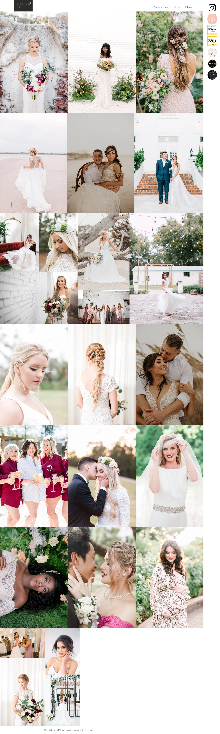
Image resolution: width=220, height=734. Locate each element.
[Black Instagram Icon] (212, 8)
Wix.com (88, 730)
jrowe (23, 3)
